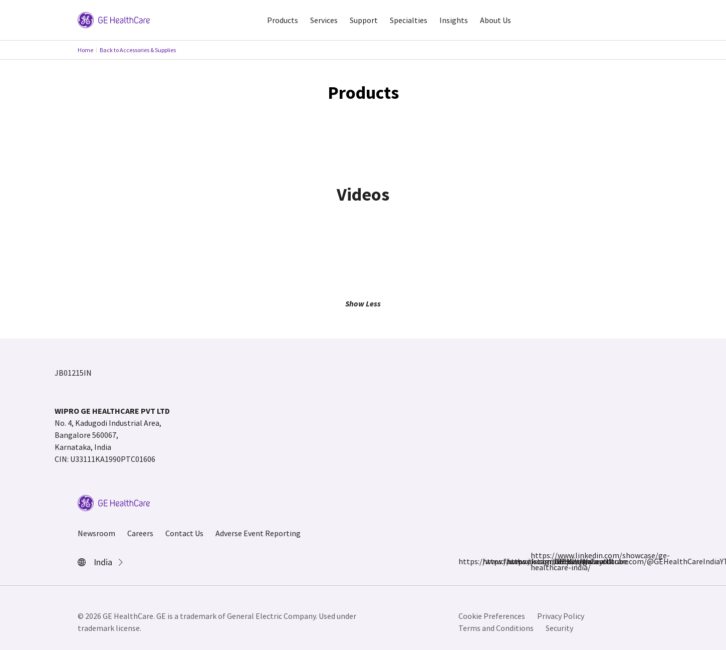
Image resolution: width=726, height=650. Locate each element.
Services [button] (324, 20)
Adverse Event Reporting (258, 533)
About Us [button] (495, 20)
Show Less (363, 303)
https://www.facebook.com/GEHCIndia (464, 561)
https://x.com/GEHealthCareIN (513, 561)
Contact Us (184, 533)
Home (85, 50)
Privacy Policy (560, 616)
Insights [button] (453, 20)
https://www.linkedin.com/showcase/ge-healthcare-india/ (537, 561)
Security (559, 628)
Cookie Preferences (491, 616)
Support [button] (364, 20)
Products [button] (282, 20)
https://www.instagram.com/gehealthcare (488, 561)
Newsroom (96, 533)
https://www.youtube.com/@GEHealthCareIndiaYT (561, 561)
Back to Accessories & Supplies (138, 50)
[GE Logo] (114, 19)
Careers (140, 533)
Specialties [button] (408, 20)
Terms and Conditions (496, 628)
